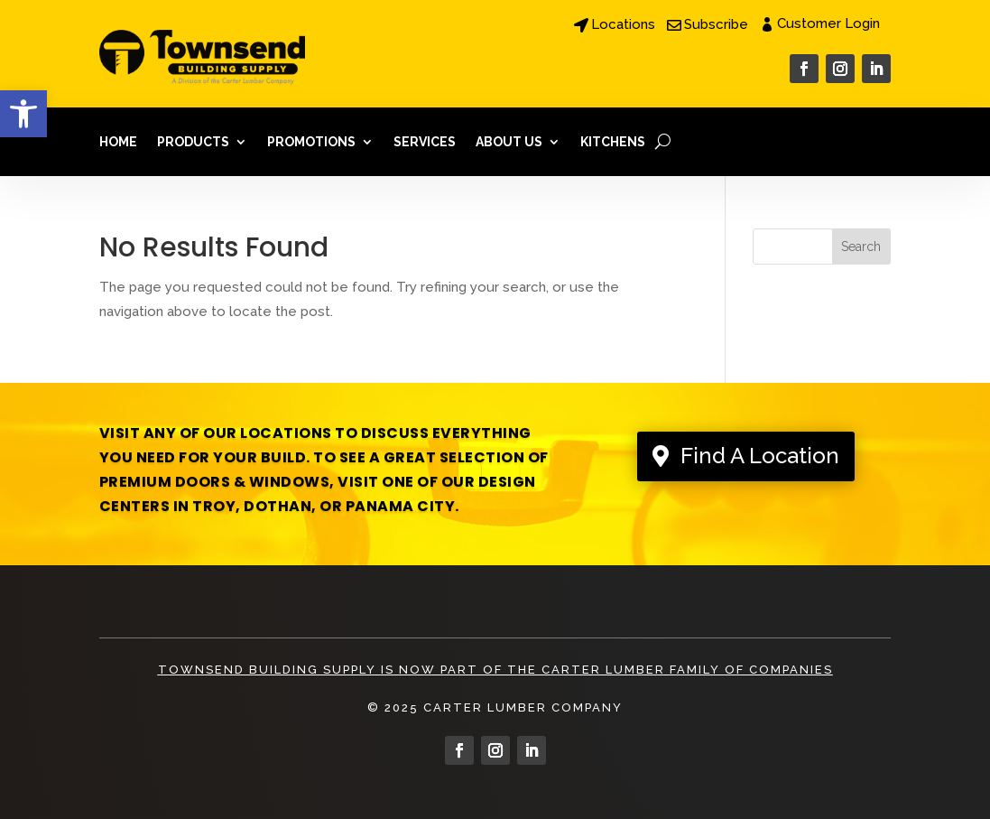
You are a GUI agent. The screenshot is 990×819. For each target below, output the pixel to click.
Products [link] (193, 142)
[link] (23, 113)
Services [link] (424, 142)
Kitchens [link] (612, 142)
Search (861, 246)
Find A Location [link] (759, 455)
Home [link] (118, 142)
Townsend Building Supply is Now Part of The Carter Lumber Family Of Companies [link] (495, 669)
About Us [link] (509, 142)
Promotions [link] (311, 142)
